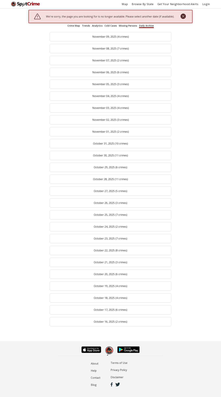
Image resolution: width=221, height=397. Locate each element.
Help (94, 370)
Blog (94, 385)
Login (206, 4)
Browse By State (143, 4)
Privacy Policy (119, 370)
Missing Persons (128, 25)
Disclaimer (117, 377)
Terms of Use (119, 363)
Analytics (97, 25)
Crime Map (73, 25)
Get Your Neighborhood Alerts (178, 4)
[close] (183, 16)
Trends (86, 25)
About (94, 363)
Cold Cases (110, 25)
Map (125, 4)
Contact (95, 378)
